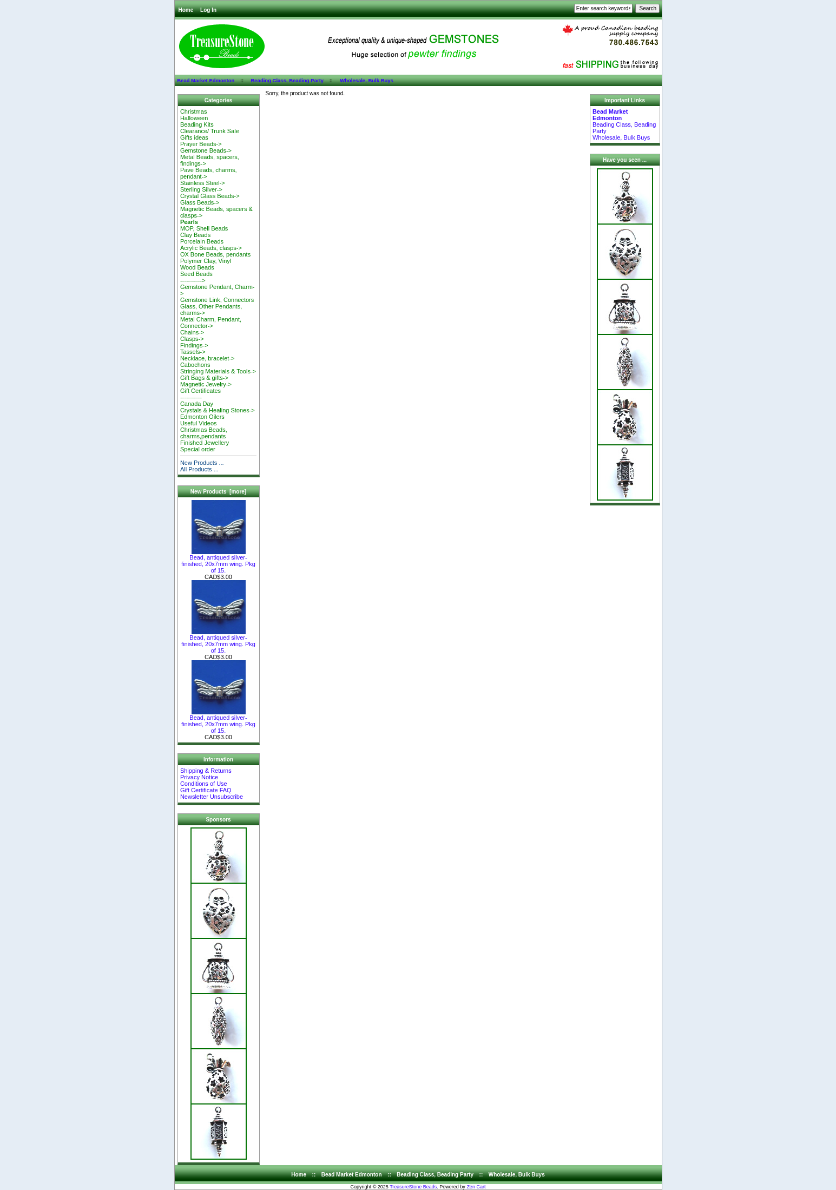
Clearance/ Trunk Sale (209, 131)
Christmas (193, 111)
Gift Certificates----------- (200, 393)
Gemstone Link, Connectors (217, 300)
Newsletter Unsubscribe (211, 796)
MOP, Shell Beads (204, 228)
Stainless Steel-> (202, 183)
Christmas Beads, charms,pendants (203, 432)
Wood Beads (197, 267)
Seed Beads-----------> (196, 277)
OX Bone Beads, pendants (215, 254)
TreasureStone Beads (413, 1186)
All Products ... (199, 469)
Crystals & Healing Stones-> (217, 410)
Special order (197, 449)
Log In (208, 10)
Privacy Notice (199, 777)
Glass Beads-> (199, 202)
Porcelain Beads (201, 241)
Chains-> (192, 332)
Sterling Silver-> (201, 189)
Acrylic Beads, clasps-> (211, 248)
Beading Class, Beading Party (287, 80)
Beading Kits (197, 124)
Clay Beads (195, 235)
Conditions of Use (203, 783)
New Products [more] (218, 492)
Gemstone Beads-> (206, 150)
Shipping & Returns (206, 770)
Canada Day (196, 403)
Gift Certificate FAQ (206, 790)
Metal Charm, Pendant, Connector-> (210, 322)
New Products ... (202, 462)
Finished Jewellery (204, 442)
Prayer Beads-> (201, 144)
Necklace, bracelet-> (207, 358)
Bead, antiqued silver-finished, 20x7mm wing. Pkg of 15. (218, 561)
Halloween (194, 118)
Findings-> (194, 345)
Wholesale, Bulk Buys (366, 80)
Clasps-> (192, 339)
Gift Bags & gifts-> (204, 377)
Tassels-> (193, 352)
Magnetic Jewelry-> (206, 384)
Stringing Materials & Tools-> (218, 371)
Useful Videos (198, 423)
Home (186, 10)
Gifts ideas (194, 137)
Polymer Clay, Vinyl (205, 261)
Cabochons (195, 364)
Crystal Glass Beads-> (210, 196)
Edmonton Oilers (202, 416)
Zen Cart (475, 1186)
